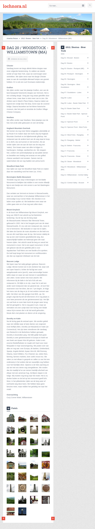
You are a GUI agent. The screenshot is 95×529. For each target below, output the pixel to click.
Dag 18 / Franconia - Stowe (70, 156)
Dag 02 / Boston (66, 63)
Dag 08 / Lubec (66, 98)
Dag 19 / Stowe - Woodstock (71, 161)
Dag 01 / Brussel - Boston (70, 58)
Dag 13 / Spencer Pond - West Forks (74, 127)
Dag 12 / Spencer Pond (69, 122)
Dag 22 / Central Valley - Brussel (72, 182)
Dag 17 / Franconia (68, 151)
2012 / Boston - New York (30, 38)
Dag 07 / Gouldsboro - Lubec (71, 92)
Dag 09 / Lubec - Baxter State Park (73, 103)
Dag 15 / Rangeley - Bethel (70, 140)
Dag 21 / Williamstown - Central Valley (74, 175)
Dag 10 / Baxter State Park (70, 108)
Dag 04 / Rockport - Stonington (72, 74)
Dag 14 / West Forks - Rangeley (72, 135)
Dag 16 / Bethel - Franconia (71, 145)
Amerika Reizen (12, 38)
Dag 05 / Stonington (68, 79)
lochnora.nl (15, 6)
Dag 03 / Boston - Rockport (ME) (72, 68)
